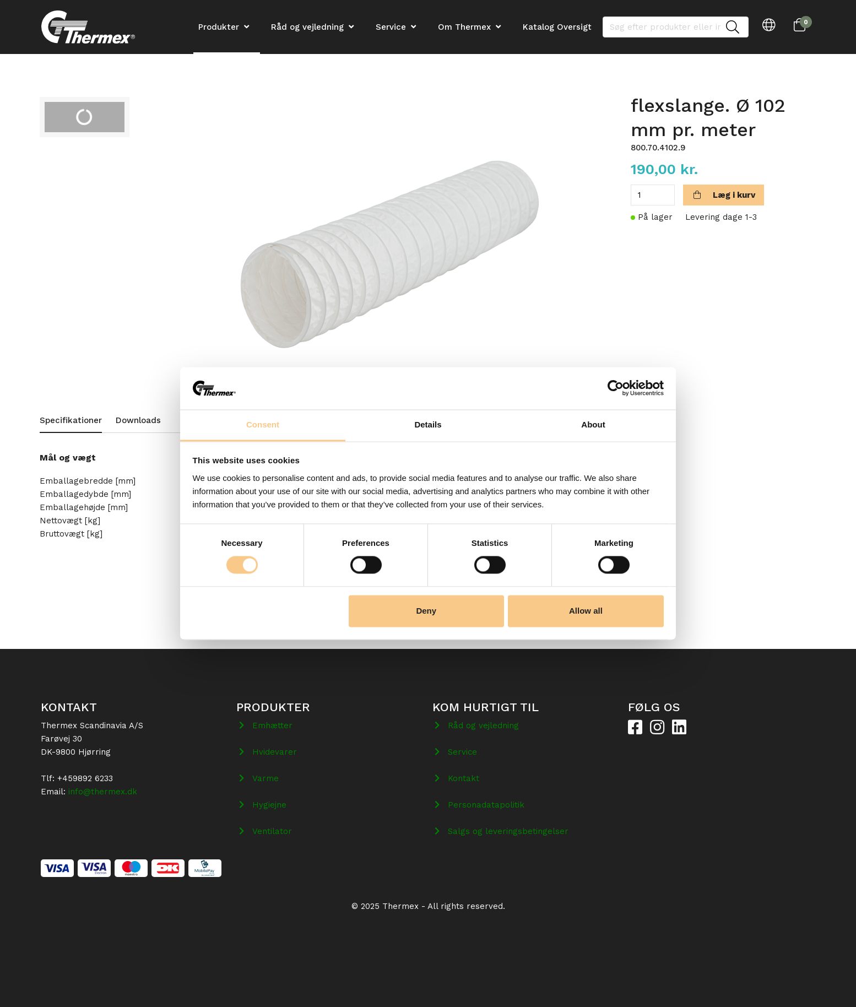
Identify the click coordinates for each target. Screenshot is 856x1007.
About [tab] (593, 424)
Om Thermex (464, 27)
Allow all (586, 610)
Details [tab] (427, 424)
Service (391, 27)
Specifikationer (71, 420)
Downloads (138, 420)
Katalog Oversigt (557, 27)
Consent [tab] (262, 424)
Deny (426, 610)
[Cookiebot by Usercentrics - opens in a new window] (615, 388)
